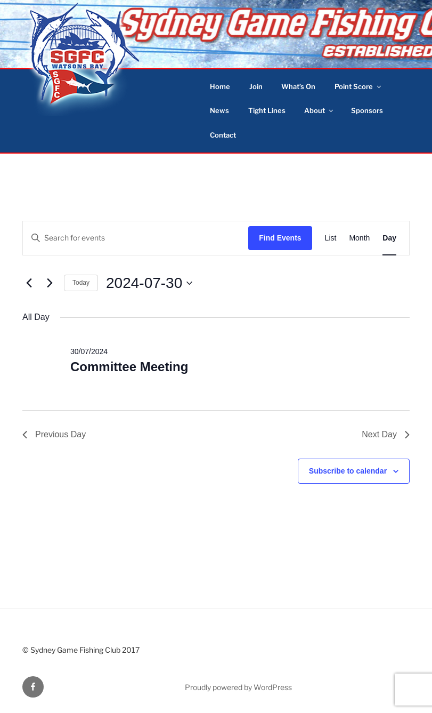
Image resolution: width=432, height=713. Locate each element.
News (219, 110)
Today (80, 282)
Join (256, 86)
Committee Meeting (129, 366)
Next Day (386, 434)
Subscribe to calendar (348, 471)
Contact (223, 135)
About (319, 110)
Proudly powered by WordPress (238, 687)
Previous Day (54, 434)
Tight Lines (267, 110)
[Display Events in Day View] (389, 238)
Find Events (280, 238)
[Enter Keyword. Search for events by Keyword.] (135, 238)
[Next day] (49, 283)
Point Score (358, 86)
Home (220, 86)
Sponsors (367, 110)
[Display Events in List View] (331, 238)
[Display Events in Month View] (359, 238)
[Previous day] (28, 283)
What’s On (298, 86)
